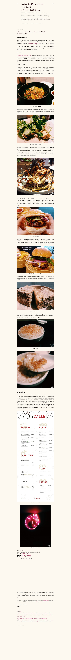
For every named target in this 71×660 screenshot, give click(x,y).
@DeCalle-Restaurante (26, 553)
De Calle (36, 613)
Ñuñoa (34, 614)
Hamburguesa (20, 614)
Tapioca (23, 616)
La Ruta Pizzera (39, 23)
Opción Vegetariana (46, 614)
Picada (51, 614)
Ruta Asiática (30, 23)
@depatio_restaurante (34, 43)
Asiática (29, 613)
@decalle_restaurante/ (26, 555)
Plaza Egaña (19, 616)
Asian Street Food (24, 613)
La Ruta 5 (25, 614)
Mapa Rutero (46, 600)
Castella (33, 613)
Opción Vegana (39, 614)
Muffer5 (31, 614)
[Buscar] (53, 3)
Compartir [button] (19, 611)
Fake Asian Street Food (47, 613)
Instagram (23, 23)
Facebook (44, 601)
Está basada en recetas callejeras (24, 55)
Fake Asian (41, 613)
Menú (28, 614)
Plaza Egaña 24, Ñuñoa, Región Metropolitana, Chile (37, 618)
